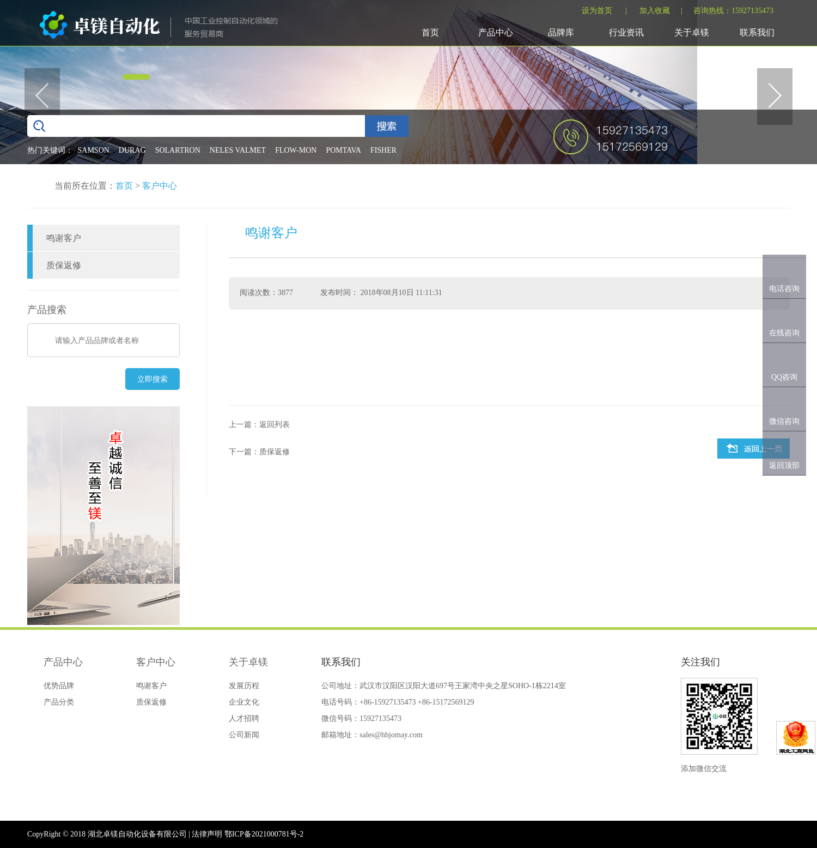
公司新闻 (244, 735)
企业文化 (244, 702)
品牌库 (561, 32)
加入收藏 (654, 11)
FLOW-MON (295, 150)
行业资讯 (626, 32)
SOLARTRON (177, 150)
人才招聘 (244, 718)
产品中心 (495, 32)
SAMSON (93, 150)
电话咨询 (784, 289)
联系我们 (757, 32)
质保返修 (63, 265)
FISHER (383, 150)
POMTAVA (343, 150)
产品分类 (59, 702)
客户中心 (159, 185)
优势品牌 (59, 686)
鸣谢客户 (63, 238)
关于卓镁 (691, 32)
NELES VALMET (238, 150)
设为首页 (597, 11)
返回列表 (274, 424)
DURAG (132, 150)
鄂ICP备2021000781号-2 (263, 834)
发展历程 (244, 686)
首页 (430, 32)
